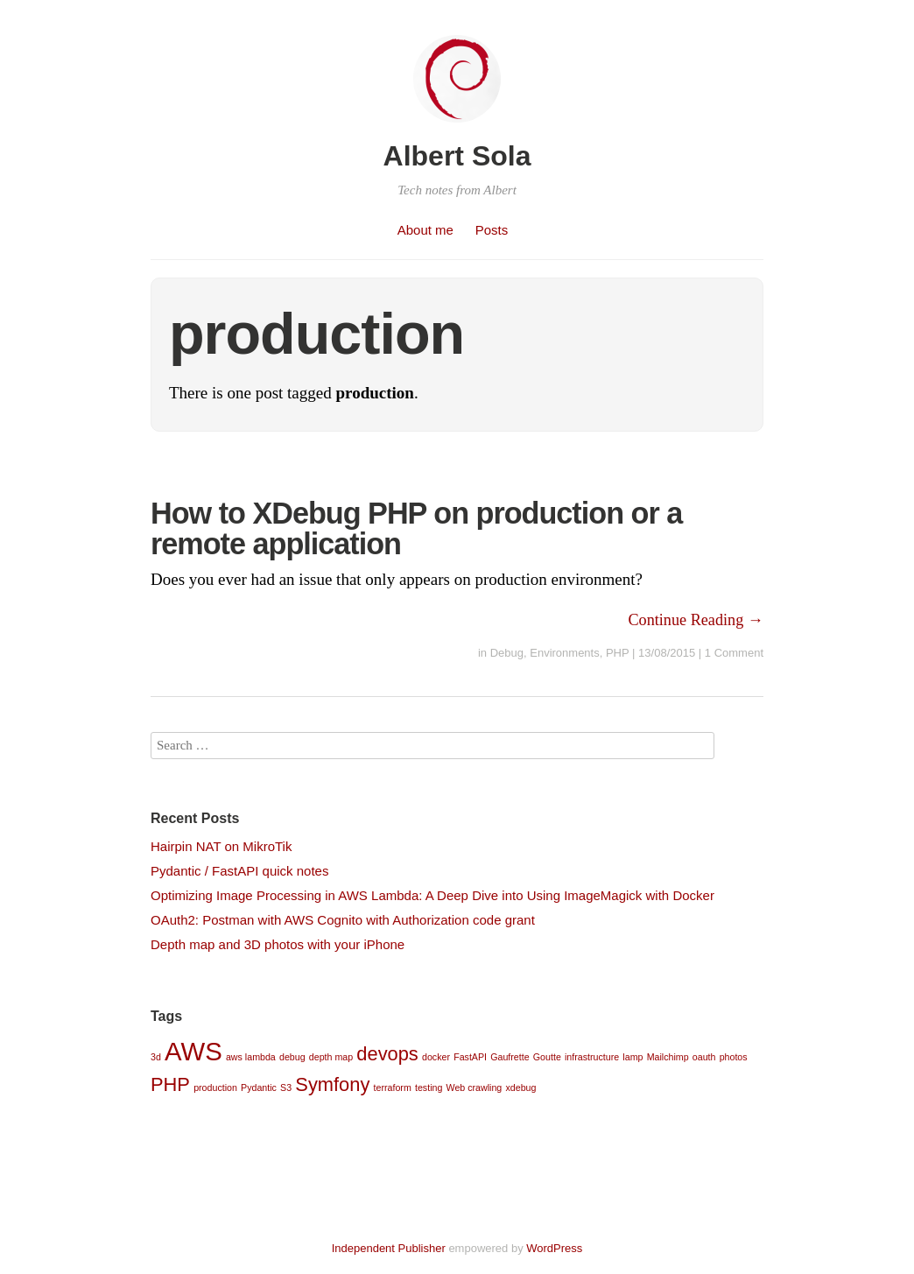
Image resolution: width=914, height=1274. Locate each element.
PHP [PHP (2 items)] (170, 1084)
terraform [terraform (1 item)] (392, 1087)
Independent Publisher (389, 1248)
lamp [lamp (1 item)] (632, 1057)
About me (425, 229)
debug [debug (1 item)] (292, 1057)
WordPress (554, 1248)
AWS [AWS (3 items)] (193, 1051)
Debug (507, 652)
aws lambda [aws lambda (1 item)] (251, 1057)
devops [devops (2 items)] (387, 1054)
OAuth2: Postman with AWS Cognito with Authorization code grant (343, 919)
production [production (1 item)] (215, 1087)
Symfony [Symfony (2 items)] (332, 1084)
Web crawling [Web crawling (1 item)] (474, 1087)
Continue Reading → (695, 620)
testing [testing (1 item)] (428, 1087)
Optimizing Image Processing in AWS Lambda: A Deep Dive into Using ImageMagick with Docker (432, 895)
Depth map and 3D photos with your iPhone (277, 944)
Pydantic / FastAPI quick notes (239, 870)
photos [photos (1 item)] (734, 1057)
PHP (617, 652)
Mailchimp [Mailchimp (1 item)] (668, 1057)
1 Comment (734, 652)
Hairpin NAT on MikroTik (221, 846)
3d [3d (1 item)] (156, 1057)
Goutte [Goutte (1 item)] (547, 1057)
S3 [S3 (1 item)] (286, 1087)
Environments (564, 652)
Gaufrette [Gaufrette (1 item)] (509, 1057)
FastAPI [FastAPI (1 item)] (470, 1057)
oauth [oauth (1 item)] (704, 1057)
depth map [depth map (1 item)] (331, 1057)
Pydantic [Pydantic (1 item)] (259, 1087)
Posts (492, 229)
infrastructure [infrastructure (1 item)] (592, 1057)
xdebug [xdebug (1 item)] (520, 1087)
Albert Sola (457, 156)
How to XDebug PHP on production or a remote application (416, 528)
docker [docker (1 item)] (436, 1057)
